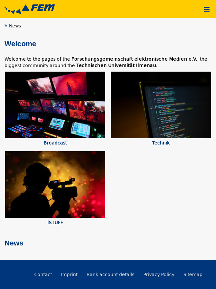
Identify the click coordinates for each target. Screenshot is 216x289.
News (14, 243)
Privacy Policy (158, 274)
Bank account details (110, 274)
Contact (43, 274)
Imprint (69, 274)
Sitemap (192, 274)
